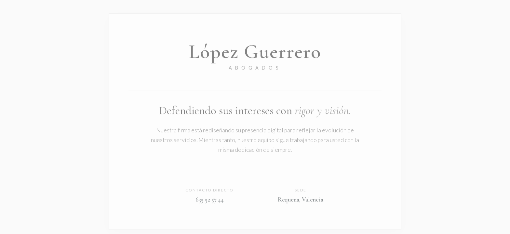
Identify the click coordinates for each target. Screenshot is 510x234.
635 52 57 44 (209, 200)
